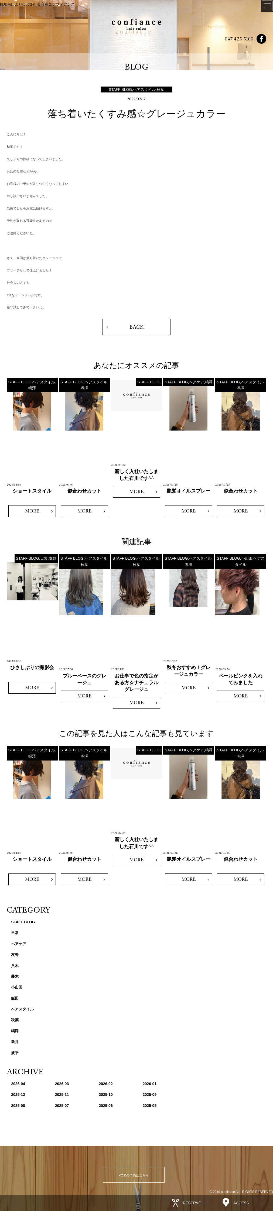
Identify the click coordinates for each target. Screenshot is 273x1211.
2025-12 (18, 1094)
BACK (136, 327)
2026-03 (62, 1084)
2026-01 (149, 1084)
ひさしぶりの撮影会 (32, 667)
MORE (32, 511)
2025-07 (62, 1105)
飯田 (15, 998)
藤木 (15, 976)
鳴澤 (15, 1031)
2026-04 (18, 1084)
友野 (15, 954)
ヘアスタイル (22, 1009)
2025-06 (105, 1105)
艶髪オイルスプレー (188, 491)
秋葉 (15, 1020)
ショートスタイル (32, 491)
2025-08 (18, 1105)
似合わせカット (84, 491)
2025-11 (62, 1094)
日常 (15, 933)
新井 (15, 1042)
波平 (15, 1053)
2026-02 (105, 1084)
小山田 (16, 987)
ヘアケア (18, 944)
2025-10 (105, 1094)
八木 (15, 966)
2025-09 (149, 1094)
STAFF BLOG (23, 922)
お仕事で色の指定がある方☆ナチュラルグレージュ (136, 682)
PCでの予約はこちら (133, 1175)
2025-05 (149, 1105)
